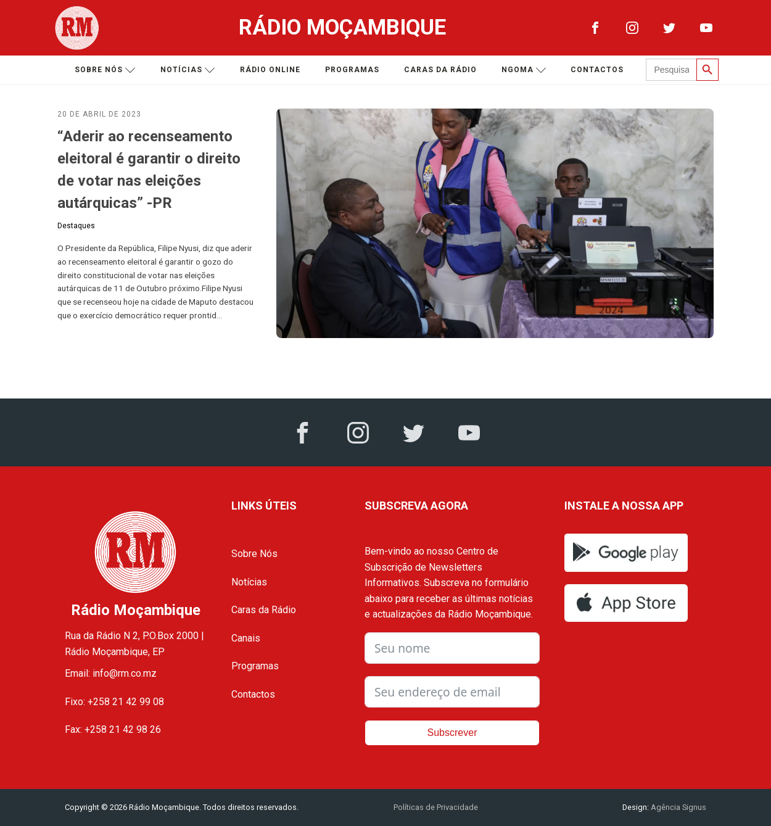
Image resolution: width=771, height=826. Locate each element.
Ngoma (523, 70)
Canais (245, 638)
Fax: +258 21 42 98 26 (113, 729)
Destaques (76, 225)
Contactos (597, 69)
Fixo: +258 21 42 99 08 (114, 702)
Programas (352, 69)
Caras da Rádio (440, 69)
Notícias (187, 70)
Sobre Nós (254, 554)
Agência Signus (677, 807)
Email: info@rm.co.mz (111, 673)
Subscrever (452, 732)
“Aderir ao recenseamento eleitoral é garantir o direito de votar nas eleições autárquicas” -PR (149, 170)
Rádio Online (270, 69)
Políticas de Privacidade (436, 807)
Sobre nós (105, 70)
